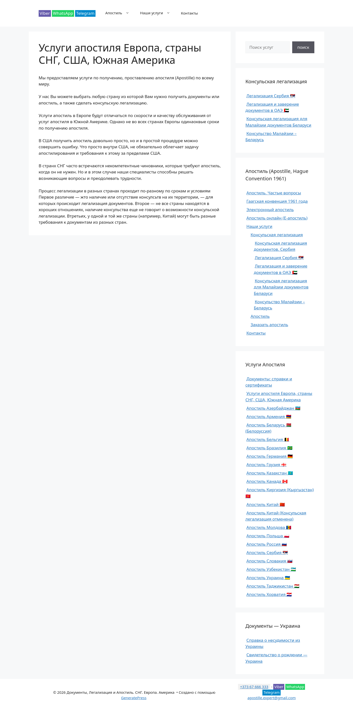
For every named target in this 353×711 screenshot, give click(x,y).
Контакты (189, 13)
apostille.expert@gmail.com (271, 697)
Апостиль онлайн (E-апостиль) (276, 218)
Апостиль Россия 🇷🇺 (266, 544)
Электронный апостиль (270, 209)
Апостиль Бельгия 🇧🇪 (267, 439)
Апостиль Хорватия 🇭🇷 (269, 594)
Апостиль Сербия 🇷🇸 (267, 552)
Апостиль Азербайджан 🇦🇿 (273, 408)
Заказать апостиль (269, 324)
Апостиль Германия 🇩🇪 (269, 456)
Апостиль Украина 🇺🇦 (268, 577)
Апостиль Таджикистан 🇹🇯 (272, 586)
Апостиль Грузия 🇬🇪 (266, 464)
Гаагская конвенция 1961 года (277, 201)
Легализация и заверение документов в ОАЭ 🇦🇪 (272, 107)
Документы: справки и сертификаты (268, 382)
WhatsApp (63, 13)
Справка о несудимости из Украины (272, 643)
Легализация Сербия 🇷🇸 (270, 96)
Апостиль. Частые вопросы (273, 193)
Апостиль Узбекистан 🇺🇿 (271, 569)
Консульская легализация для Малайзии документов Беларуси (278, 122)
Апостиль (120, 13)
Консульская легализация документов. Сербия (280, 246)
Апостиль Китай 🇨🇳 (265, 504)
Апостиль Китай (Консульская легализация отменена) (275, 516)
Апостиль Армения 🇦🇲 (268, 416)
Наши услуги (158, 13)
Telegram (85, 13)
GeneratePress (133, 697)
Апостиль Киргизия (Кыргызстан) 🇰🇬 (279, 493)
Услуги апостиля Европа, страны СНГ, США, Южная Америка (278, 396)
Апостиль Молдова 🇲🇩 (268, 527)
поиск (303, 47)
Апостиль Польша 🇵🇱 (267, 536)
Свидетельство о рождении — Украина (276, 658)
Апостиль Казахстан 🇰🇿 (269, 473)
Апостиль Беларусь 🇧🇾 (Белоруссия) (268, 428)
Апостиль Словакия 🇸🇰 (269, 561)
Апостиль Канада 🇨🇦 (267, 481)
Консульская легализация (277, 234)
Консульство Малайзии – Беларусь (271, 137)
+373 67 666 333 (254, 686)
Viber (45, 13)
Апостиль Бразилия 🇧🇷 (269, 448)
